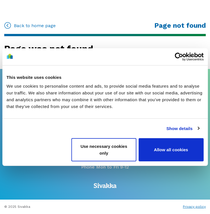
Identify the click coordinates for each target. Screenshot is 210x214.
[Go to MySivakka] (17, 8)
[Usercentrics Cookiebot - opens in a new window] (178, 56)
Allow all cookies (171, 149)
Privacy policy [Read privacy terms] (194, 207)
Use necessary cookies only (104, 149)
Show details (179, 128)
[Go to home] (104, 8)
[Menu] (196, 9)
